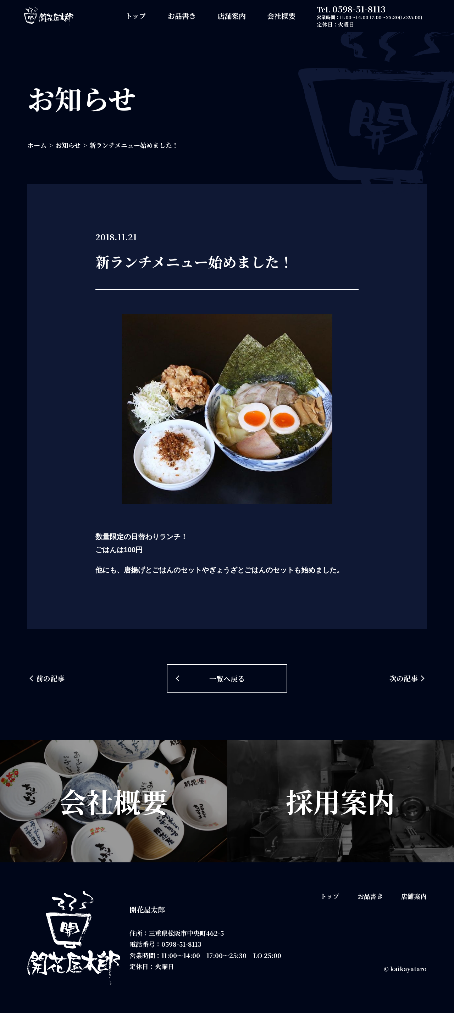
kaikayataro (408, 969)
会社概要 (281, 16)
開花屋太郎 (147, 909)
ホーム (36, 145)
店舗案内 (231, 16)
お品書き (182, 16)
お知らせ (68, 145)
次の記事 (403, 678)
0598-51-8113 (359, 8)
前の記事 (50, 678)
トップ (135, 16)
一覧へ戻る (227, 678)
